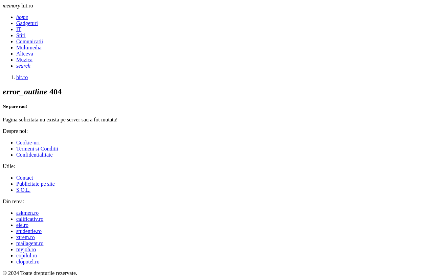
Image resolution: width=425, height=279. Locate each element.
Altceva (24, 53)
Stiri (21, 35)
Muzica (24, 60)
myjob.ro (26, 249)
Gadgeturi (27, 23)
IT (18, 29)
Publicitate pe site (35, 184)
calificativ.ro (29, 219)
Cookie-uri (28, 142)
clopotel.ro (28, 261)
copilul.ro (26, 255)
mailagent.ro (29, 243)
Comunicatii (29, 41)
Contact (24, 178)
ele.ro (22, 225)
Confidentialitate (34, 155)
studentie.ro (29, 231)
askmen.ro (27, 213)
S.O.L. (23, 190)
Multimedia (29, 47)
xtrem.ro (25, 237)
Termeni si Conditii (37, 149)
